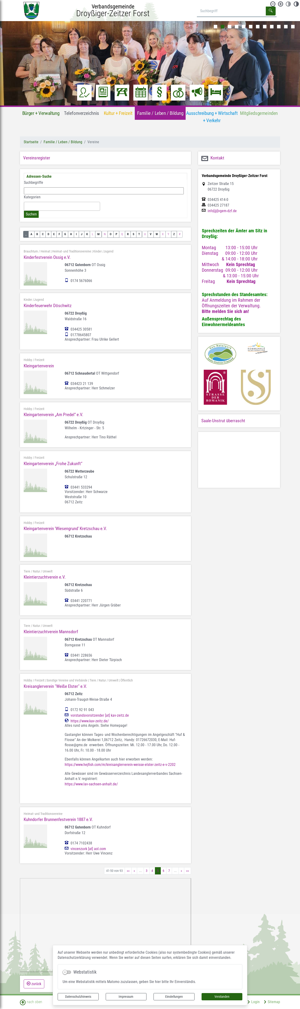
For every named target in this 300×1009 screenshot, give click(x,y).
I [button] (76, 234)
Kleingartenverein (39, 366)
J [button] (81, 234)
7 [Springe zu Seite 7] (169, 871)
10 (279, 26)
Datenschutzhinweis (78, 996)
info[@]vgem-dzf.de (222, 211)
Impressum (126, 996)
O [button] (111, 234)
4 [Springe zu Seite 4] (152, 871)
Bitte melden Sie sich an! (225, 311)
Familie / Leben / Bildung (63, 142)
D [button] (48, 234)
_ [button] (25, 234)
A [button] (31, 234)
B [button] (37, 234)
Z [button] (174, 234)
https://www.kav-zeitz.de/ (90, 721)
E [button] (54, 234)
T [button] (139, 234)
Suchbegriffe (33, 182)
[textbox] (26, 206)
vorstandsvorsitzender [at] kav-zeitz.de (100, 715)
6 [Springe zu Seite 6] (163, 871)
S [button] (133, 234)
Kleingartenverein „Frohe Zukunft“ (53, 463)
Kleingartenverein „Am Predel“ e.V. (53, 414)
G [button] (65, 234)
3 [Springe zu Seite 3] (146, 871)
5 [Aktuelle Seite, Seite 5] (158, 871)
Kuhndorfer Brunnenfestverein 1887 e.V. (58, 819)
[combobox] (62, 206)
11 (286, 26)
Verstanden (221, 996)
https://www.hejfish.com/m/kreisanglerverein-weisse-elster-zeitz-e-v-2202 (120, 764)
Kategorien (32, 197)
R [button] (128, 234)
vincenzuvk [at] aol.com (88, 849)
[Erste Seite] (128, 870)
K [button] (87, 234)
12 (293, 26)
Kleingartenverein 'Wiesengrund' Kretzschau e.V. (65, 528)
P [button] (116, 234)
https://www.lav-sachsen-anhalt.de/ (91, 784)
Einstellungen (174, 996)
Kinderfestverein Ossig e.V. (47, 257)
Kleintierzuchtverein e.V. (45, 577)
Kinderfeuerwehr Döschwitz (47, 305)
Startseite (31, 142)
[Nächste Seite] (181, 870)
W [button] (157, 234)
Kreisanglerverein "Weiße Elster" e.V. (55, 686)
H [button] (71, 234)
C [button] (43, 234)
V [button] (151, 234)
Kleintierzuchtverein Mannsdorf (51, 631)
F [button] (59, 234)
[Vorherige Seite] (134, 870)
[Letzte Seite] (187, 870)
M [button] (98, 234)
